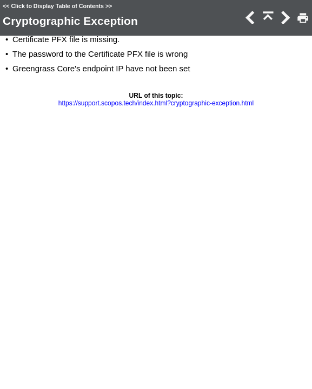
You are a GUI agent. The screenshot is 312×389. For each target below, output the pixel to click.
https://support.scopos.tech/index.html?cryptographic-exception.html (156, 103)
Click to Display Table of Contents (57, 6)
